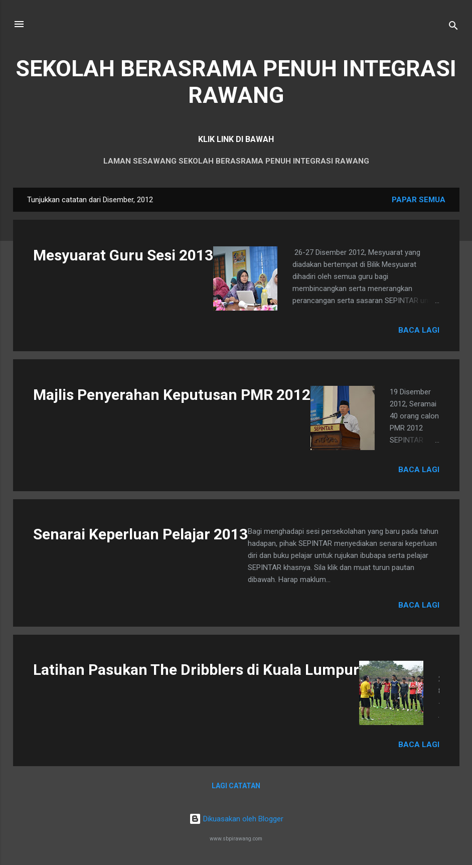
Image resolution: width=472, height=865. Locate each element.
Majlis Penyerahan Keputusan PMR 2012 (171, 394)
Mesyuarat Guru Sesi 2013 (123, 255)
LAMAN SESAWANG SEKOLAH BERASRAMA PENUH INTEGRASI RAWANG (236, 161)
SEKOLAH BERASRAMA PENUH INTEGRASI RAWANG (236, 81)
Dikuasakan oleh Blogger (236, 818)
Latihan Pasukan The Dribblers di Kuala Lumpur (196, 669)
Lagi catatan (236, 786)
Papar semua (418, 199)
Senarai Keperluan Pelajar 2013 (140, 534)
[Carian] (453, 27)
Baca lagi (418, 330)
